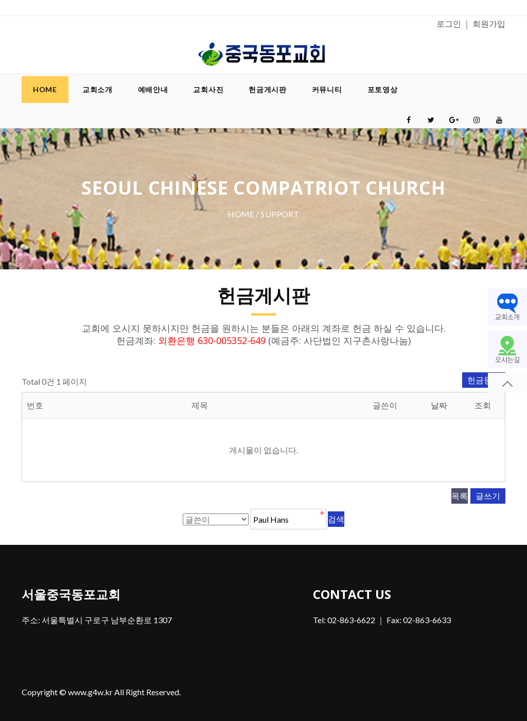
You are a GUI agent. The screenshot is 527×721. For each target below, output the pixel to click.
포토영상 (382, 89)
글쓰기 (488, 496)
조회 (483, 405)
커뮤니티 (327, 89)
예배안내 (153, 89)
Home (45, 89)
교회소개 (97, 89)
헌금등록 (483, 380)
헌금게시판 (268, 89)
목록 (459, 496)
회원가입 (488, 23)
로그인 (448, 23)
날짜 (439, 405)
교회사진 (208, 89)
